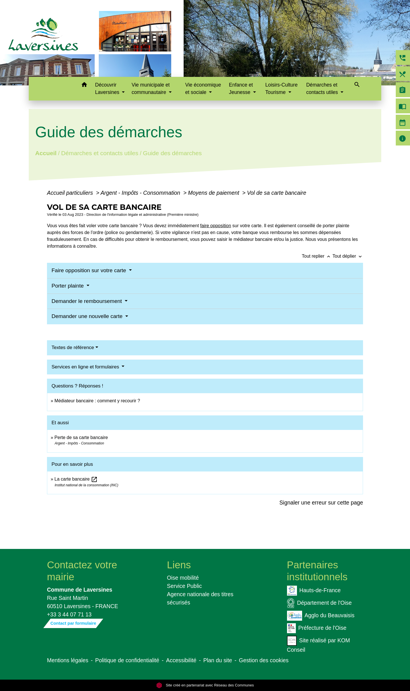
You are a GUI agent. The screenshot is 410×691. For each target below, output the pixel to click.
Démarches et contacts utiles (99, 153)
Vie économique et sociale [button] (203, 88)
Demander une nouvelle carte (88, 316)
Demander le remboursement (87, 301)
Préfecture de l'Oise (317, 628)
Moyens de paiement (214, 193)
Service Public (184, 586)
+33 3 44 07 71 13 (69, 614)
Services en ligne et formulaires (86, 367)
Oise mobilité (183, 578)
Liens (179, 564)
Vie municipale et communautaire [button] (151, 88)
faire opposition (215, 225)
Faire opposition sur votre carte (90, 270)
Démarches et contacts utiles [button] (322, 88)
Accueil (45, 153)
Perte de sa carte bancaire (81, 437)
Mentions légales (67, 660)
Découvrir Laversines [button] (108, 88)
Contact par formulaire (73, 623)
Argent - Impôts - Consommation (141, 193)
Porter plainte (68, 286)
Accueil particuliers (71, 193)
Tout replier (317, 256)
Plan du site (217, 660)
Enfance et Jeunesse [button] (241, 88)
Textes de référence (73, 347)
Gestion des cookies (263, 660)
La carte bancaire (76, 479)
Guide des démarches (172, 153)
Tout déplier (348, 256)
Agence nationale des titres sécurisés (200, 598)
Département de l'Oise (319, 603)
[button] (84, 85)
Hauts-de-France (314, 591)
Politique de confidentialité (127, 660)
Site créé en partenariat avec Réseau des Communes (205, 685)
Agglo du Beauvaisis (320, 616)
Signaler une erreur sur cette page (321, 502)
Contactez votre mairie (82, 570)
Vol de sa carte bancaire (276, 193)
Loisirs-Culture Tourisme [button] (281, 88)
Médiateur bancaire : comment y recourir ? (97, 400)
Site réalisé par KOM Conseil (318, 644)
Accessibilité (181, 660)
